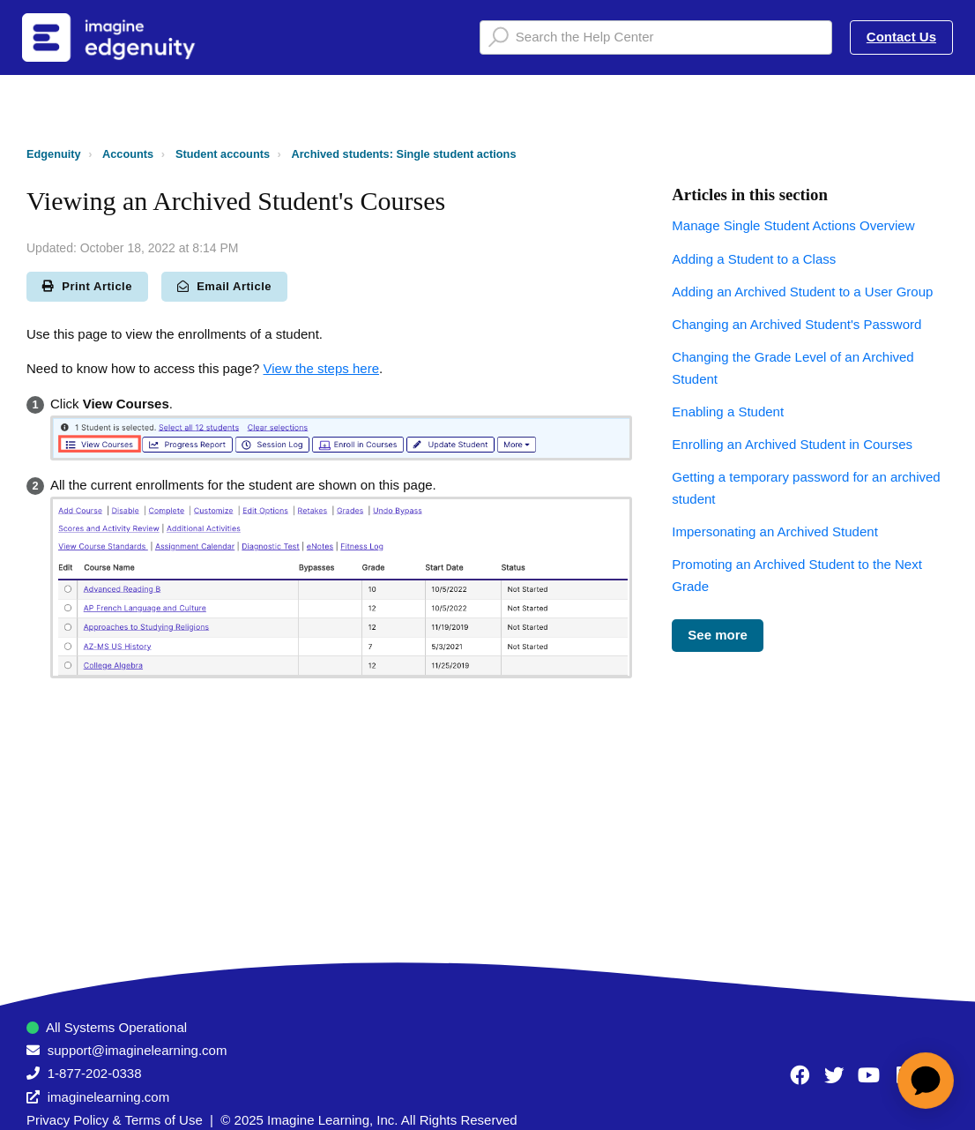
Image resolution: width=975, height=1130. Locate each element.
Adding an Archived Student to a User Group (802, 291)
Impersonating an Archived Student (774, 531)
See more (718, 634)
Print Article (87, 286)
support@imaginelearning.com (137, 1050)
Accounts (127, 154)
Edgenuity (53, 154)
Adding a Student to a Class (754, 258)
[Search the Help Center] (656, 37)
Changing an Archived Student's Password (796, 324)
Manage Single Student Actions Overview (793, 225)
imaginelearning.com (108, 1096)
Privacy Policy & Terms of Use (114, 1119)
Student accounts (222, 154)
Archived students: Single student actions (403, 154)
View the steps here (321, 368)
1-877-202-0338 (95, 1073)
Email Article (224, 286)
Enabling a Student (728, 411)
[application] (925, 1080)
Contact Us (901, 36)
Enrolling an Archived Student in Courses (792, 444)
